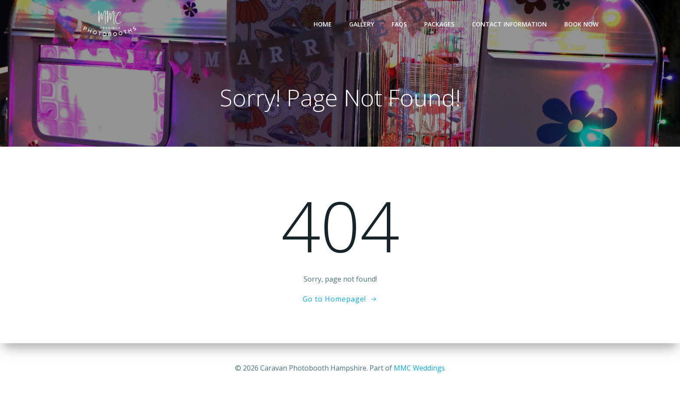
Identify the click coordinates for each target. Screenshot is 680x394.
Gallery (361, 24)
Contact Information (509, 24)
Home (323, 24)
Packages (439, 24)
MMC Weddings (419, 368)
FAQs (399, 24)
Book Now (581, 24)
